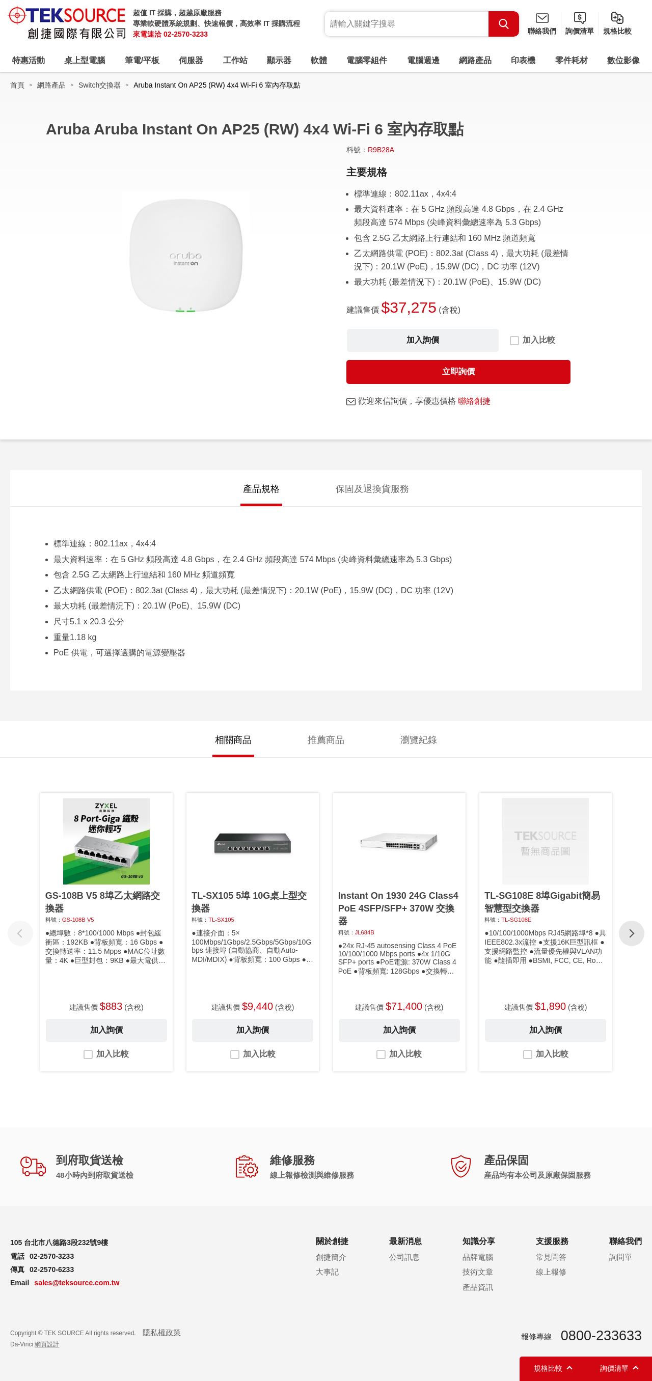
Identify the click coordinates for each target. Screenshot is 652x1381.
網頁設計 (47, 1344)
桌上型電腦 (84, 60)
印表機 (523, 60)
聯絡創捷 (474, 401)
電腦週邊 (423, 60)
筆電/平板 (142, 60)
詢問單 (620, 1257)
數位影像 (623, 60)
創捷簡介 (331, 1257)
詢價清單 (579, 31)
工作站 (235, 60)
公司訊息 (404, 1257)
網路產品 (475, 60)
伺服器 (191, 60)
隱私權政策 (162, 1332)
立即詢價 (458, 371)
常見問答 (551, 1257)
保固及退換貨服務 (372, 489)
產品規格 (261, 489)
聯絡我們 (542, 31)
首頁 (17, 85)
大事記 (327, 1271)
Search (503, 24)
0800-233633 (601, 1335)
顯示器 (279, 60)
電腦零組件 (366, 60)
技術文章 (478, 1271)
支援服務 (552, 1241)
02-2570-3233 (186, 34)
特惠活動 (28, 60)
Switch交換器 (99, 85)
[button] (631, 933)
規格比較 (617, 31)
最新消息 (405, 1241)
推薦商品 (326, 740)
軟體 (319, 60)
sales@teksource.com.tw (76, 1283)
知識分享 (479, 1241)
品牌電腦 (478, 1257)
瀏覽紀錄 (418, 740)
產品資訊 (478, 1287)
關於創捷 (332, 1241)
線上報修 (551, 1271)
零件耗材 (571, 60)
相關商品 (233, 740)
